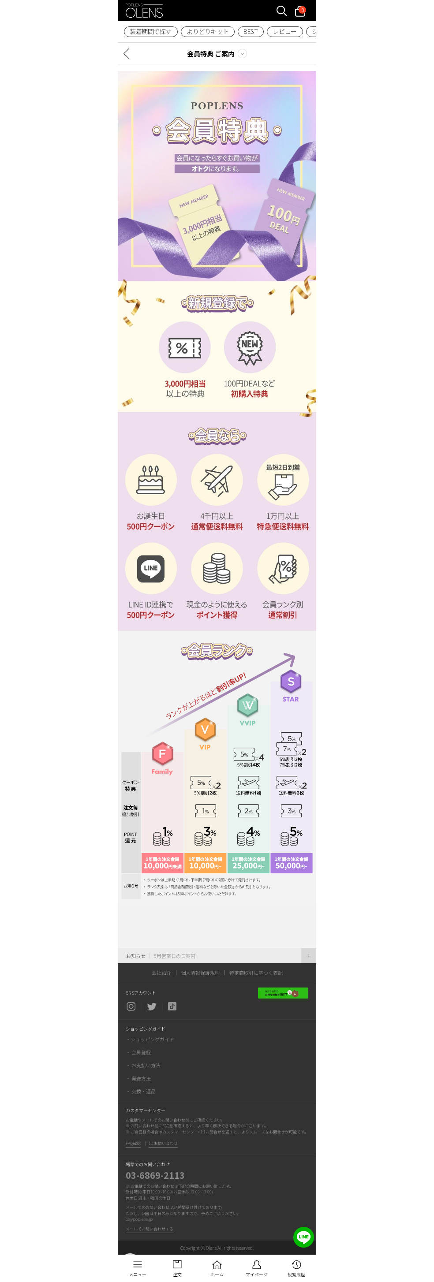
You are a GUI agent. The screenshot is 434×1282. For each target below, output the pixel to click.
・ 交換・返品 (141, 1091)
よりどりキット (207, 31)
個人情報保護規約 (200, 972)
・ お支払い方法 (143, 1065)
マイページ (257, 1274)
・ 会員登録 (138, 1052)
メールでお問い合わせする (149, 1229)
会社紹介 (161, 972)
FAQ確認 (133, 1143)
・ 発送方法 (138, 1078)
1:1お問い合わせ (163, 1143)
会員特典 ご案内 (211, 53)
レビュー (284, 31)
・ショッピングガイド (150, 1039)
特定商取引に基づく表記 (256, 972)
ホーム (217, 1274)
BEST (250, 31)
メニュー (137, 1274)
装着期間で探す (151, 31)
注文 (177, 1274)
